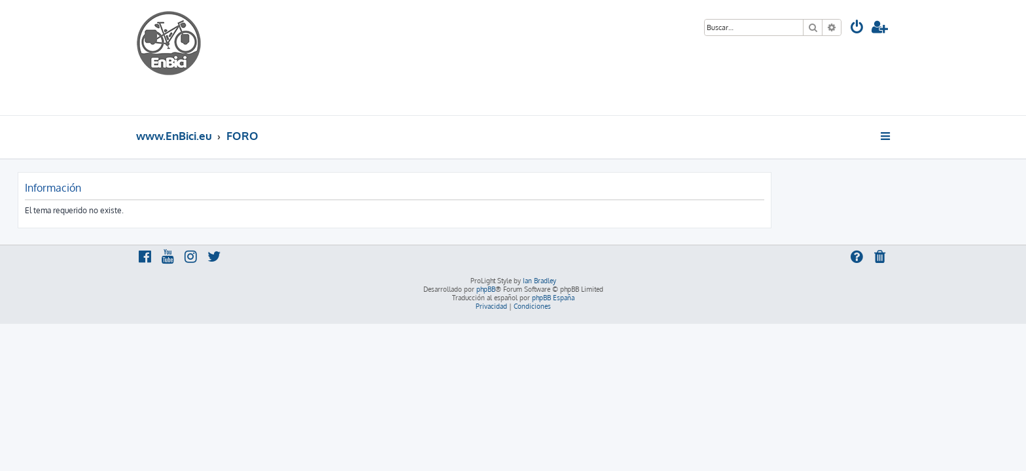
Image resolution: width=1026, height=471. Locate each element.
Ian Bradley (539, 281)
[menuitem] (857, 28)
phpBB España (553, 298)
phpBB (485, 289)
